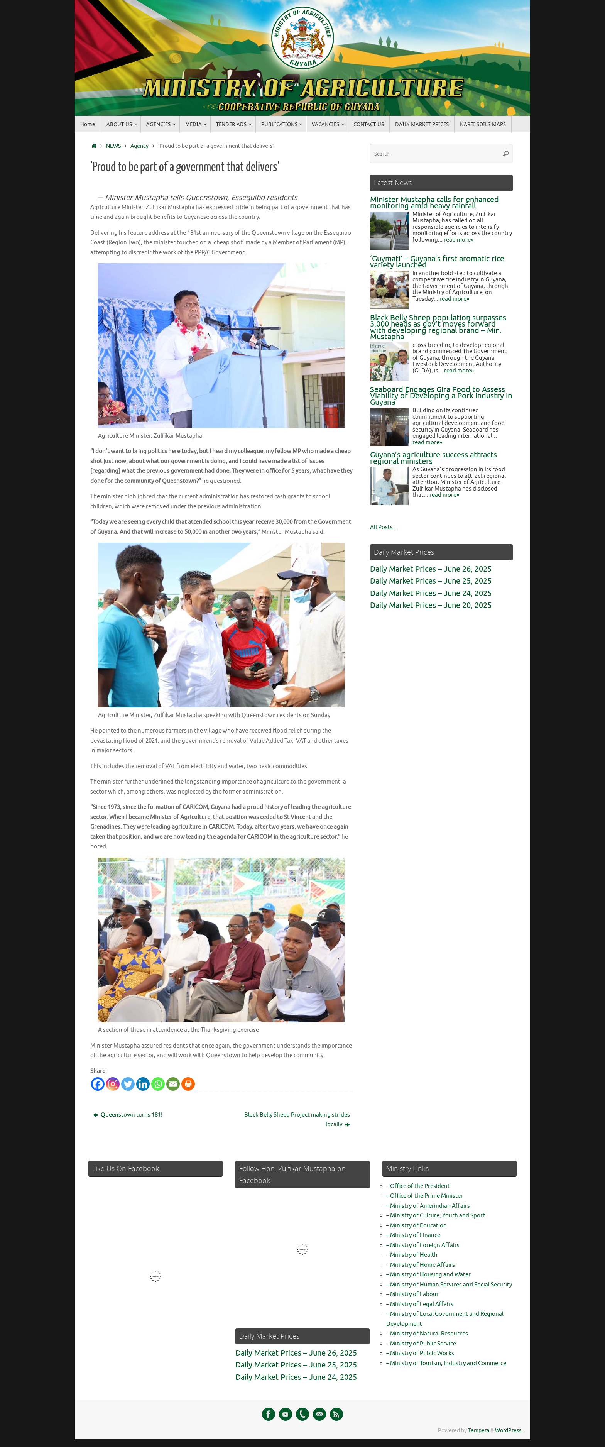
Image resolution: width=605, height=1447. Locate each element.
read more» (458, 240)
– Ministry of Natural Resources (427, 1333)
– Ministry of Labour (412, 1294)
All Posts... (383, 527)
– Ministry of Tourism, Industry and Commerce (446, 1363)
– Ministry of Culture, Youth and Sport (435, 1215)
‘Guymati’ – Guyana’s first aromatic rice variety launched (437, 262)
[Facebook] (98, 1084)
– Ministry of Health (412, 1255)
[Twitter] (128, 1084)
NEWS (113, 146)
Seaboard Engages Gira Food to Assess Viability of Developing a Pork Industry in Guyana (441, 396)
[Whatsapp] (158, 1084)
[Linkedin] (143, 1084)
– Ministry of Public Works (420, 1353)
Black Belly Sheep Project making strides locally (297, 1120)
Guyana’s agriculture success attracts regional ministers (433, 458)
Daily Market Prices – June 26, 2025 (431, 569)
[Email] (173, 1084)
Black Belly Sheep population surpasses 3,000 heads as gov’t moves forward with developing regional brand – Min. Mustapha (438, 327)
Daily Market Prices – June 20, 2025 (431, 605)
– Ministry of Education (416, 1225)
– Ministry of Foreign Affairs (423, 1245)
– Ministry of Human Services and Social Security (449, 1284)
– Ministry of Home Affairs (420, 1265)
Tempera (478, 1430)
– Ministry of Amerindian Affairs (428, 1206)
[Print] (188, 1084)
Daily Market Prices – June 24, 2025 (431, 593)
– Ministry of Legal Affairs (419, 1304)
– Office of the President (418, 1186)
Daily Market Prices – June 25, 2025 (431, 581)
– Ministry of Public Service (421, 1343)
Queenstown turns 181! (127, 1115)
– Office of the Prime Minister (424, 1196)
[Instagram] (113, 1084)
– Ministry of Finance (413, 1235)
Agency (139, 146)
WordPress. (508, 1430)
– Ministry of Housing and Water (428, 1274)
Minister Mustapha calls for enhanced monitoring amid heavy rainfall (434, 203)
